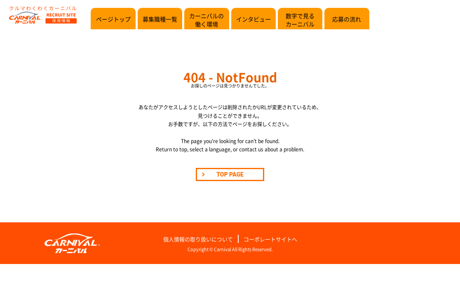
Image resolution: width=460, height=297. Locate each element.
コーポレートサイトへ (270, 239)
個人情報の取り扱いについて (198, 239)
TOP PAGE (230, 174)
